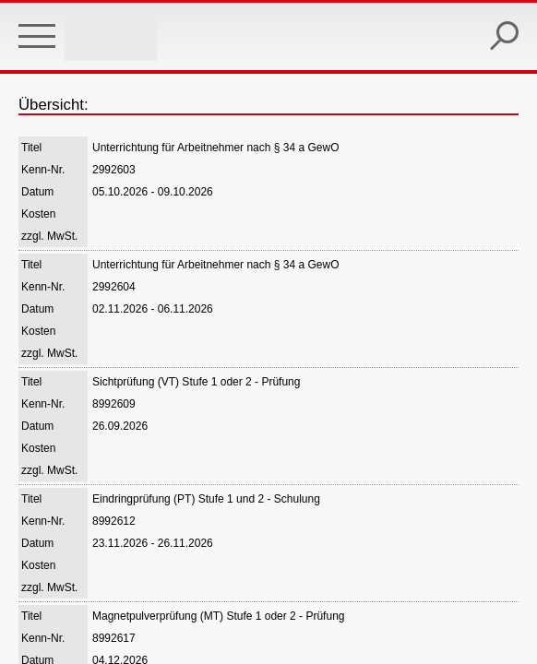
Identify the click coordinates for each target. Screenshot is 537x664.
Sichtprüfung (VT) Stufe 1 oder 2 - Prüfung (196, 381)
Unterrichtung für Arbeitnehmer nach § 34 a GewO (215, 147)
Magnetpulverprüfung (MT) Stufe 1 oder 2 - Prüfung (218, 616)
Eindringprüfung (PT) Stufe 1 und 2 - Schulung (206, 498)
